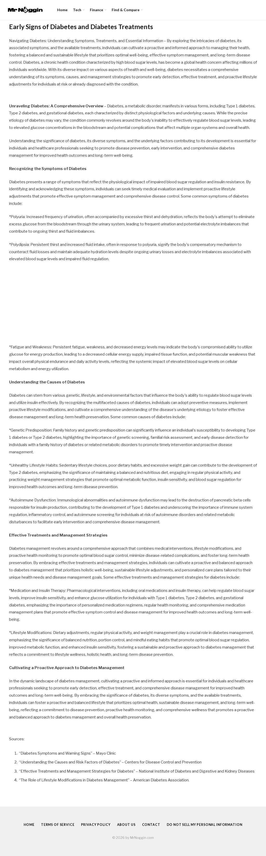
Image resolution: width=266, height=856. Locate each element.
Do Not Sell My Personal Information (207, 824)
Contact (151, 824)
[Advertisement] (133, 305)
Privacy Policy (93, 824)
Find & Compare (125, 10)
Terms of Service (54, 824)
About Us (125, 824)
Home (62, 10)
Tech (77, 10)
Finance (96, 10)
